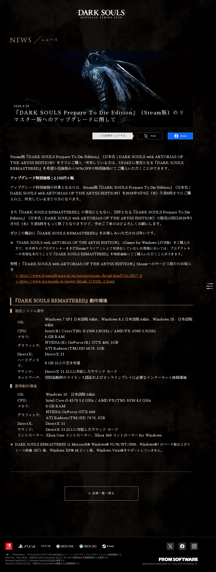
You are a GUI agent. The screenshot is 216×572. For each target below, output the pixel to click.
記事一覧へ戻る (103, 493)
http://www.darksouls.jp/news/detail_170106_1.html (66, 281)
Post (153, 135)
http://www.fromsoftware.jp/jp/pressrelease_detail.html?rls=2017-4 (80, 275)
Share (183, 135)
